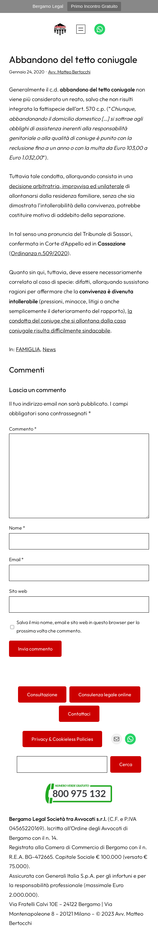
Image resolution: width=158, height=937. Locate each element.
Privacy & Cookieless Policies (62, 739)
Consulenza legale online (104, 694)
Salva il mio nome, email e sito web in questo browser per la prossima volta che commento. (78, 626)
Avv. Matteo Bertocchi (69, 72)
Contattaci (79, 714)
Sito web (18, 591)
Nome (17, 528)
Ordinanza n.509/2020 (39, 253)
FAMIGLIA (28, 349)
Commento (23, 429)
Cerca (125, 764)
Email (16, 559)
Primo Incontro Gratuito (94, 6)
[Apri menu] (80, 29)
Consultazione (42, 694)
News (49, 349)
